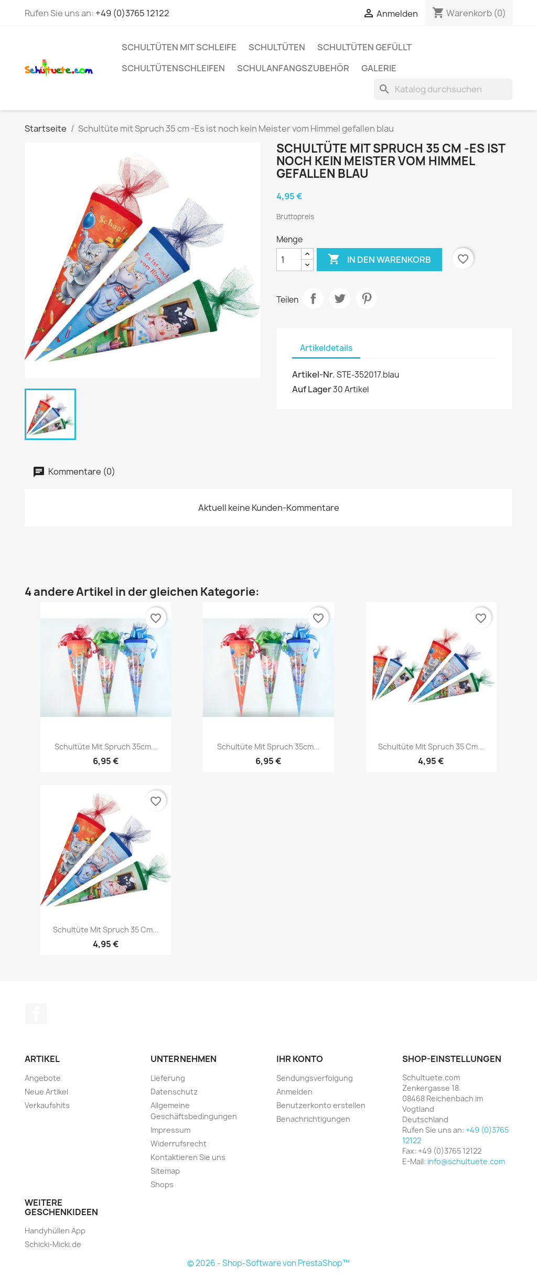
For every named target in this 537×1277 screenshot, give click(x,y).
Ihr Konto (299, 1059)
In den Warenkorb (379, 259)
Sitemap (165, 1171)
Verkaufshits (47, 1105)
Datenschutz (174, 1092)
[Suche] (443, 89)
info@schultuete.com (466, 1161)
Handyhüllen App (55, 1231)
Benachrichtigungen (313, 1119)
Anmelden (294, 1092)
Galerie (378, 68)
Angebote (43, 1078)
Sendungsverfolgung (314, 1078)
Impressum (170, 1130)
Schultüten (277, 47)
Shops (162, 1184)
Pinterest (366, 298)
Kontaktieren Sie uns (188, 1157)
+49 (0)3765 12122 (132, 13)
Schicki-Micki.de (53, 1244)
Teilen (313, 298)
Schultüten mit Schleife (179, 47)
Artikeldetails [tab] (326, 347)
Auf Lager (311, 389)
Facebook (36, 1013)
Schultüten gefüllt (364, 47)
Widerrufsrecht (179, 1144)
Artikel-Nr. (313, 374)
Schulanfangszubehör (293, 68)
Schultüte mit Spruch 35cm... (106, 747)
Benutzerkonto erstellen (321, 1105)
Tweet (339, 298)
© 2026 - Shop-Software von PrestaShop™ (268, 1263)
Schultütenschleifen (173, 68)
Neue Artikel (46, 1092)
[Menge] (289, 259)
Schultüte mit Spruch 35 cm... (431, 747)
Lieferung (168, 1078)
